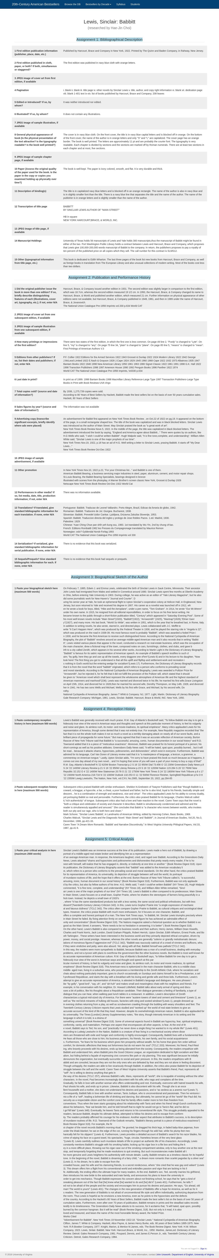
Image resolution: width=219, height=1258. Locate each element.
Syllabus (120, 4)
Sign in (203, 1249)
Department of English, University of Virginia (193, 1254)
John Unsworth (163, 1254)
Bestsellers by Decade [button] (98, 4)
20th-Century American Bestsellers (35, 4)
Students (135, 4)
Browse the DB (72, 4)
